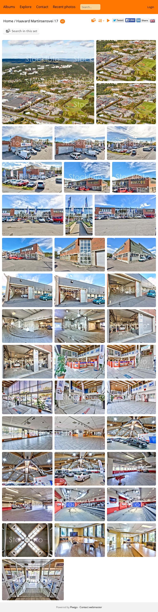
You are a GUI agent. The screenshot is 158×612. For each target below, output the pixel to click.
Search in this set (24, 31)
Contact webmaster (91, 607)
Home (8, 21)
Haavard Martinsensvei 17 (37, 21)
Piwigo (74, 607)
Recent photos (64, 7)
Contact (42, 7)
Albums (9, 7)
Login (150, 7)
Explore (25, 7)
